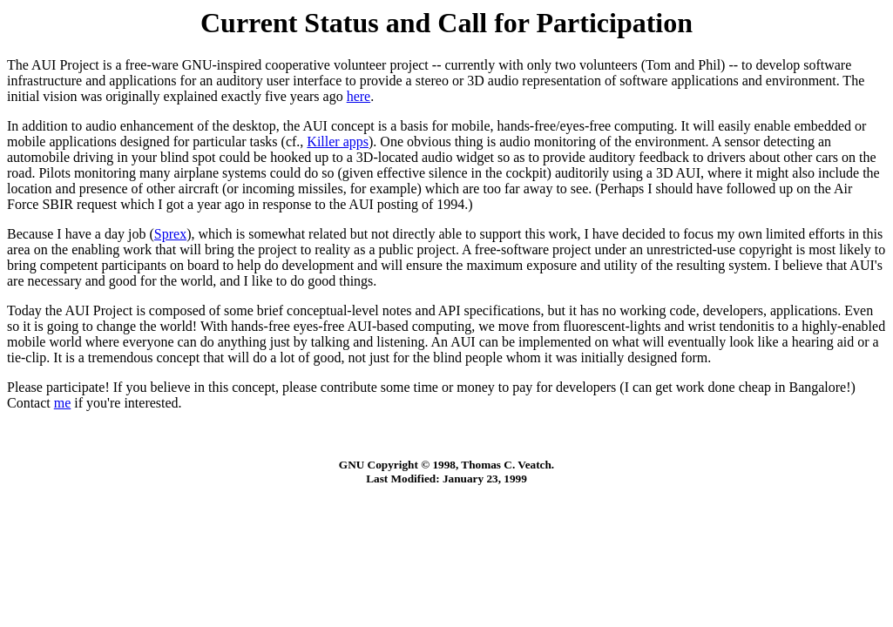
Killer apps (338, 141)
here (359, 96)
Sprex (170, 233)
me (62, 402)
